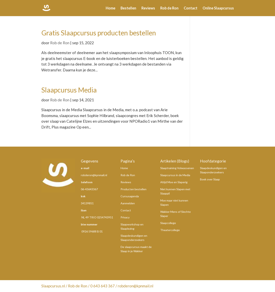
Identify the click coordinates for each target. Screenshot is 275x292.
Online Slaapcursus (218, 8)
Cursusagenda (130, 196)
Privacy (125, 217)
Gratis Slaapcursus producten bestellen (98, 33)
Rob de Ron (169, 8)
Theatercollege (170, 230)
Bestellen (128, 8)
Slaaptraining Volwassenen (177, 168)
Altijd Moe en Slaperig (174, 182)
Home (110, 8)
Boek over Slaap (210, 179)
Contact (190, 8)
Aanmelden (128, 203)
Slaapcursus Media (69, 90)
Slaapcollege (168, 223)
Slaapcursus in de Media (175, 175)
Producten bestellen (133, 189)
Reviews (148, 8)
